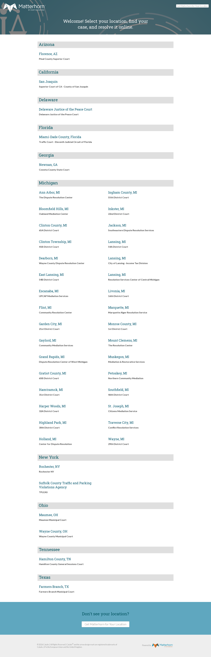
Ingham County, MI (122, 192)
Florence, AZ (48, 54)
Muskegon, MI (118, 357)
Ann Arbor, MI (49, 192)
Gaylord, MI (47, 340)
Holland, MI (47, 439)
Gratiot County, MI (52, 373)
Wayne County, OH (53, 531)
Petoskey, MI (117, 373)
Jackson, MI (117, 225)
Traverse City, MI (120, 423)
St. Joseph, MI (118, 406)
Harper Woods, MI (52, 406)
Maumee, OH (48, 515)
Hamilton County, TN (55, 559)
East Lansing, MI (51, 275)
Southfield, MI (118, 390)
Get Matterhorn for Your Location (192, 6)
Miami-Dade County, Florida (60, 137)
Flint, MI (45, 307)
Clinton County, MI (53, 225)
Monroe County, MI (122, 324)
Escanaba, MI (48, 291)
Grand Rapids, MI (51, 357)
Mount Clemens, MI (122, 340)
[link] (71, 57)
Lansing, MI (117, 242)
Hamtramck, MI (51, 390)
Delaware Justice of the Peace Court (65, 109)
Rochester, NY (49, 467)
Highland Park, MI (52, 423)
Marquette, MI (118, 307)
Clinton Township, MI (55, 242)
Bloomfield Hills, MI (53, 209)
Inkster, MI (116, 209)
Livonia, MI (116, 291)
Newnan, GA (48, 165)
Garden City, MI (50, 324)
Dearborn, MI (48, 258)
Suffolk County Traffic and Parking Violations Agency (65, 485)
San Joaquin (48, 82)
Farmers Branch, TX (54, 587)
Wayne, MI (116, 439)
